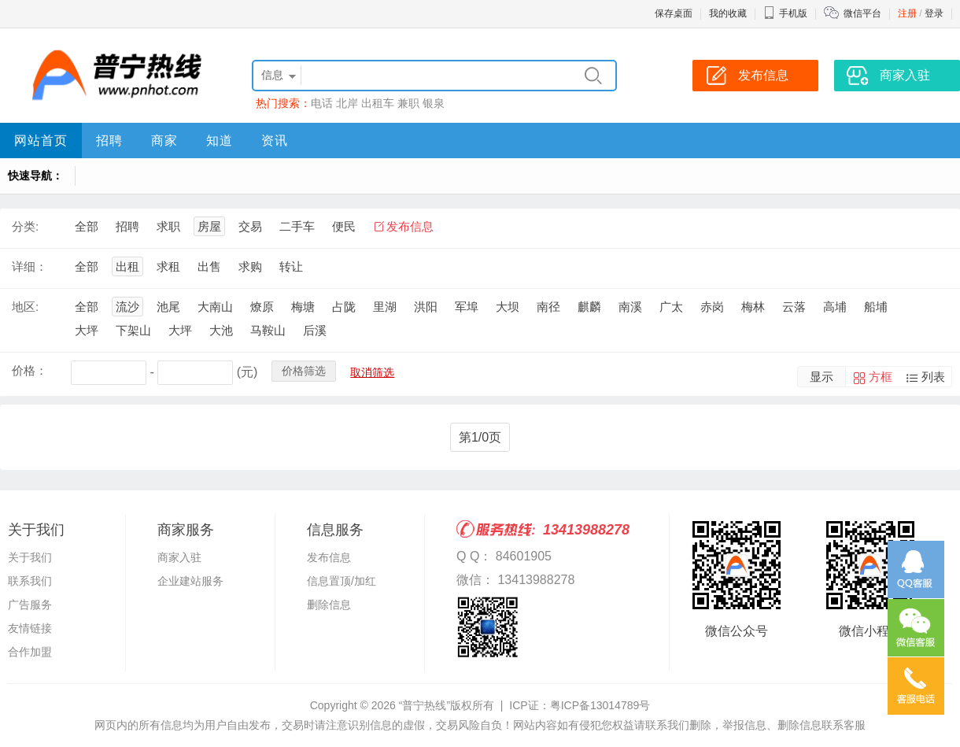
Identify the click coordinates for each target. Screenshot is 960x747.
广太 (671, 306)
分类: (25, 226)
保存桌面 (673, 13)
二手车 (297, 226)
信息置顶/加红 (341, 581)
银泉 (434, 103)
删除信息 (329, 604)
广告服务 (30, 604)
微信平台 (862, 13)
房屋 (209, 226)
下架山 (133, 330)
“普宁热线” (424, 705)
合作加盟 (30, 651)
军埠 (466, 306)
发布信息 (410, 226)
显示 (821, 376)
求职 (168, 226)
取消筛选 (372, 372)
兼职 (408, 103)
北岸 (347, 103)
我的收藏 (728, 13)
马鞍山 (268, 330)
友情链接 (30, 628)
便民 (344, 226)
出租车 (377, 103)
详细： (29, 266)
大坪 (86, 330)
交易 (250, 226)
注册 (907, 13)
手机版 (785, 13)
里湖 (385, 306)
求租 (168, 266)
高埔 (835, 306)
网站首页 (41, 140)
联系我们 (30, 581)
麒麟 (589, 306)
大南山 (215, 306)
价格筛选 (304, 370)
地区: (25, 306)
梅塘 (303, 306)
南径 (548, 306)
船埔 (876, 306)
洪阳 (426, 306)
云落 (794, 306)
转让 (291, 266)
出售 (209, 266)
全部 (86, 226)
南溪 (630, 306)
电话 (322, 103)
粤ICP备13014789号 (600, 705)
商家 (164, 140)
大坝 (507, 306)
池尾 (168, 306)
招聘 (109, 140)
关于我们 (30, 557)
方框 (880, 376)
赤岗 (712, 306)
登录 (934, 13)
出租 (127, 266)
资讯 (274, 140)
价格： (29, 370)
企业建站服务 (190, 581)
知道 (219, 140)
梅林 (753, 306)
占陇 (344, 306)
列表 (933, 376)
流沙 (127, 306)
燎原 (262, 306)
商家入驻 (179, 557)
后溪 (315, 330)
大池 (221, 330)
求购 (250, 266)
